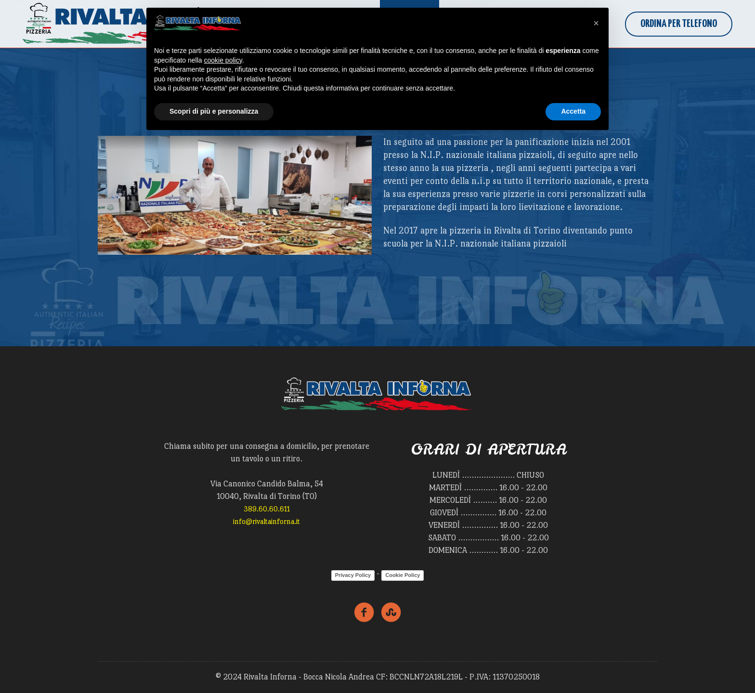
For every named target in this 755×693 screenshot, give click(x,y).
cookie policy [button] (223, 60)
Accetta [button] (573, 111)
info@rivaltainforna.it (266, 521)
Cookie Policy (402, 575)
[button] (596, 23)
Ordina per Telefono (678, 23)
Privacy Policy (353, 575)
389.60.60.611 (267, 509)
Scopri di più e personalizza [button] (213, 111)
